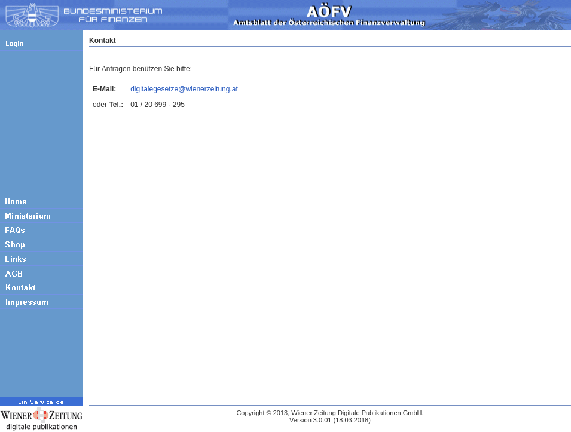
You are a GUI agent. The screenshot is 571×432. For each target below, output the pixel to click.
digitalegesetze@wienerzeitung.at (184, 89)
